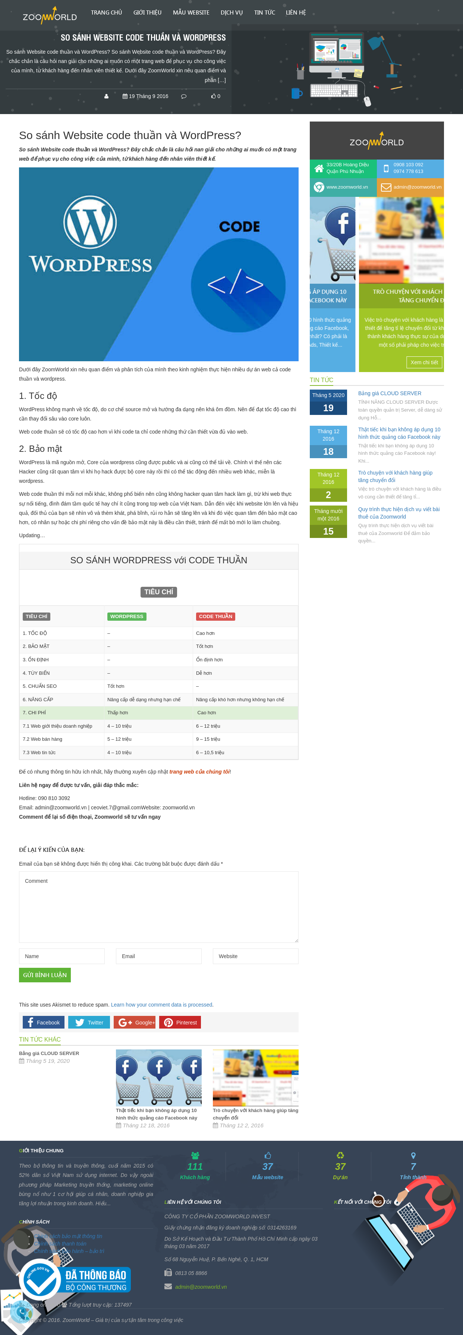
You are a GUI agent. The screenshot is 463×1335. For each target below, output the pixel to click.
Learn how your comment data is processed (161, 1005)
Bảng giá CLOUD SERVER (49, 1053)
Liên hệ (296, 12)
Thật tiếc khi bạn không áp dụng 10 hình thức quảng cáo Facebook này (375, 295)
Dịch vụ (232, 12)
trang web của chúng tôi (199, 772)
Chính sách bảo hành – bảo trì (69, 1251)
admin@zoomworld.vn (201, 1287)
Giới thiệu (147, 12)
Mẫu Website (191, 12)
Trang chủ (106, 12)
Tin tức (264, 12)
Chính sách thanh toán (60, 1244)
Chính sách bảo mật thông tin (68, 1236)
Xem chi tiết (374, 362)
